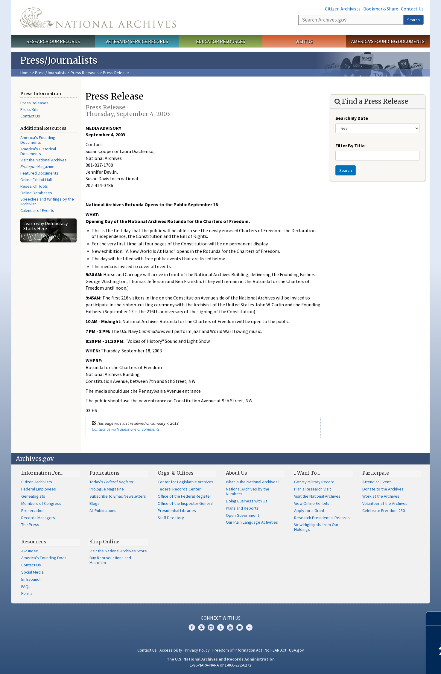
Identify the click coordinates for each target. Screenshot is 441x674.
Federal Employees (38, 489)
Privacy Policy (197, 650)
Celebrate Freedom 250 (383, 510)
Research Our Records (53, 41)
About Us (236, 473)
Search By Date (351, 118)
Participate (375, 473)
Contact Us (412, 9)
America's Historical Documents (38, 151)
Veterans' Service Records (137, 41)
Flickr (249, 627)
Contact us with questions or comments (126, 429)
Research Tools (34, 186)
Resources (33, 542)
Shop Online (104, 542)
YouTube (230, 627)
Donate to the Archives (383, 489)
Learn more (388, 663)
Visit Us (304, 41)
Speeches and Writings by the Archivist (47, 201)
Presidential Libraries (177, 510)
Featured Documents (39, 173)
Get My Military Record (314, 482)
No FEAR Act (275, 650)
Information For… (42, 473)
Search (413, 19)
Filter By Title (350, 146)
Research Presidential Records (322, 517)
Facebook (191, 627)
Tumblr (220, 627)
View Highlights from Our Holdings (316, 527)
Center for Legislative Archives (185, 482)
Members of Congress (41, 503)
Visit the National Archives (43, 160)
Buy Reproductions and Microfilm (110, 560)
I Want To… (307, 473)
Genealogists (33, 496)
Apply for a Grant (309, 510)
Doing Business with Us (246, 501)
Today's (111, 482)
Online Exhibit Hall (36, 179)
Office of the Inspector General (185, 503)
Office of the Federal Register (184, 496)
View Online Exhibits (311, 503)
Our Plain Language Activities (252, 522)
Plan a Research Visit (312, 489)
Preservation (33, 510)
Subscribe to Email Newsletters (117, 496)
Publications (104, 473)
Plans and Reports (242, 508)
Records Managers (38, 517)
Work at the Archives (380, 496)
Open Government (242, 515)
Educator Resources (220, 41)
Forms (27, 593)
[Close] (434, 618)
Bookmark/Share (380, 9)
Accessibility (170, 650)
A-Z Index (29, 551)
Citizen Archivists (343, 9)
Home (25, 72)
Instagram (211, 627)
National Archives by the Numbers (247, 491)
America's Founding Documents (388, 41)
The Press (30, 524)
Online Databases (36, 192)
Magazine (37, 166)
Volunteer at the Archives (384, 503)
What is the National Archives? (252, 482)
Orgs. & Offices (176, 473)
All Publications (102, 510)
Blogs (94, 503)
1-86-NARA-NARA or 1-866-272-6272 (220, 665)
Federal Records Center (179, 489)
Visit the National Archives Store (118, 551)
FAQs (26, 586)
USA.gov (296, 650)
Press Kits (29, 109)
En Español (30, 579)
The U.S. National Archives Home (98, 17)
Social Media (32, 572)
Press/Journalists (50, 72)
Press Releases (85, 72)
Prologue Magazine (106, 489)
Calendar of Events (37, 210)
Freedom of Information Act (237, 650)
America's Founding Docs (43, 557)
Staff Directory (171, 517)
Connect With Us (221, 618)
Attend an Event (376, 482)
